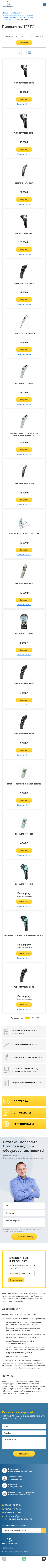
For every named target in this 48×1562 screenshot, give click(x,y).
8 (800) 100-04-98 (11, 1505)
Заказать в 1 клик (24, 104)
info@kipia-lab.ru (11, 1512)
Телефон (10, 1213)
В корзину (24, 99)
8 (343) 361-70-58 (11, 1508)
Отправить (24, 1454)
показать (24, 42)
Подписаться (16, 1280)
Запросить (24, 902)
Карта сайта (7, 1548)
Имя (8, 1205)
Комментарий (13, 1221)
